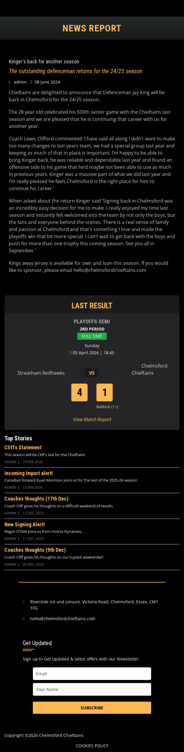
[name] (92, 689)
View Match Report (92, 419)
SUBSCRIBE (92, 708)
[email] (92, 673)
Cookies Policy (92, 745)
